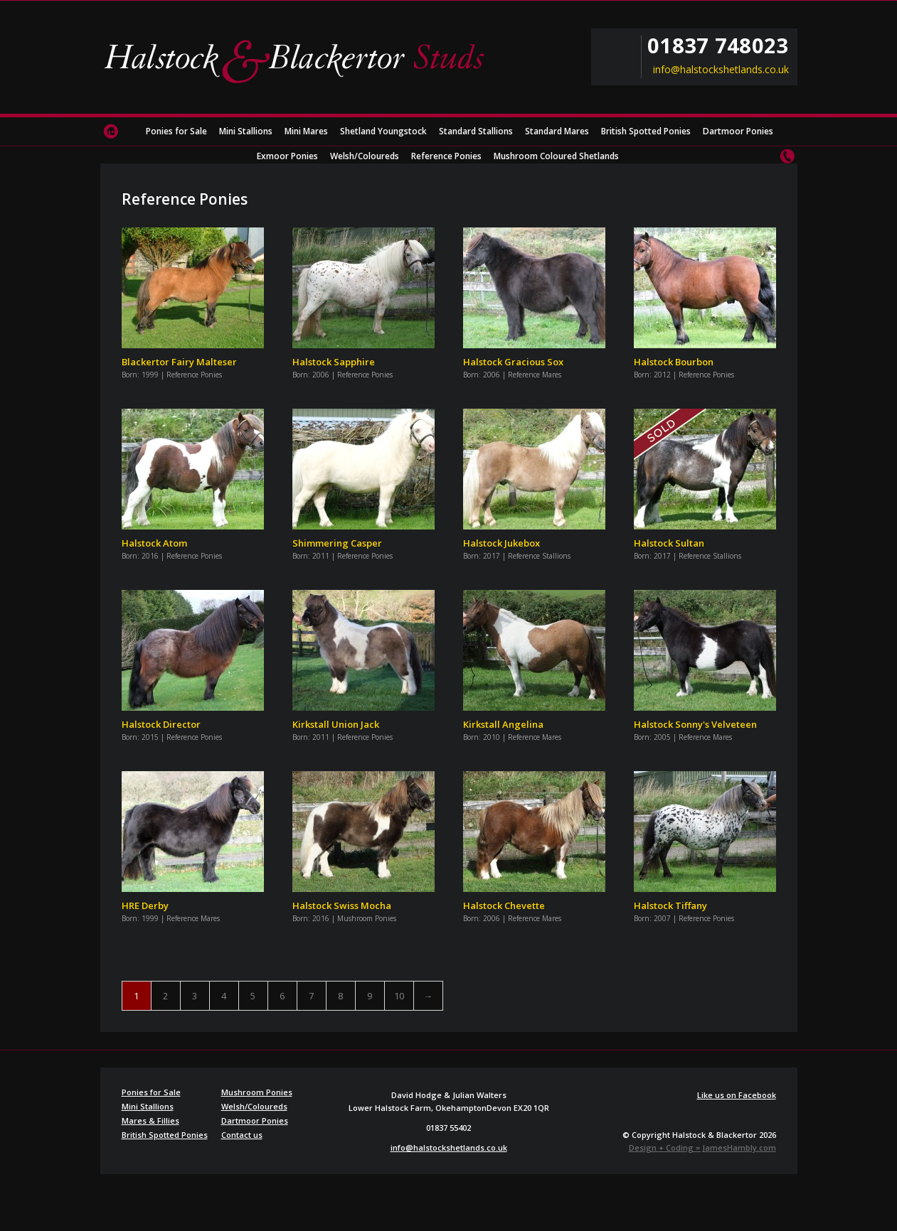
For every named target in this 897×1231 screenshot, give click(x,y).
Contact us (786, 156)
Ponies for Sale (176, 131)
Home (111, 131)
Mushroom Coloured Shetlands (556, 156)
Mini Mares (306, 131)
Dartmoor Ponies (738, 131)
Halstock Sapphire (333, 361)
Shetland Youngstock (383, 131)
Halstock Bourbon (673, 361)
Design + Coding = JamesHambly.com (702, 1147)
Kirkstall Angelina (503, 724)
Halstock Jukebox (501, 543)
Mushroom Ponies (256, 1092)
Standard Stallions (476, 131)
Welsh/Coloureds (364, 156)
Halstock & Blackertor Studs (299, 60)
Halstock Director (161, 724)
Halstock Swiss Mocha (341, 905)
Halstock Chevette (504, 905)
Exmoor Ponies (287, 156)
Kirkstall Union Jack (335, 724)
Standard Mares (557, 131)
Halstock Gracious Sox (513, 361)
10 (399, 995)
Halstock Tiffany (670, 905)
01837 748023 (717, 45)
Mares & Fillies (150, 1120)
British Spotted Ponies (646, 131)
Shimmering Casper (337, 543)
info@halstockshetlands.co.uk (721, 69)
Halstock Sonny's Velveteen (695, 724)
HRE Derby (145, 905)
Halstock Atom (154, 543)
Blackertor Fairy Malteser (179, 361)
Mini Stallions (245, 131)
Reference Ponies (446, 156)
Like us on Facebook (736, 1095)
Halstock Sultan (669, 543)
